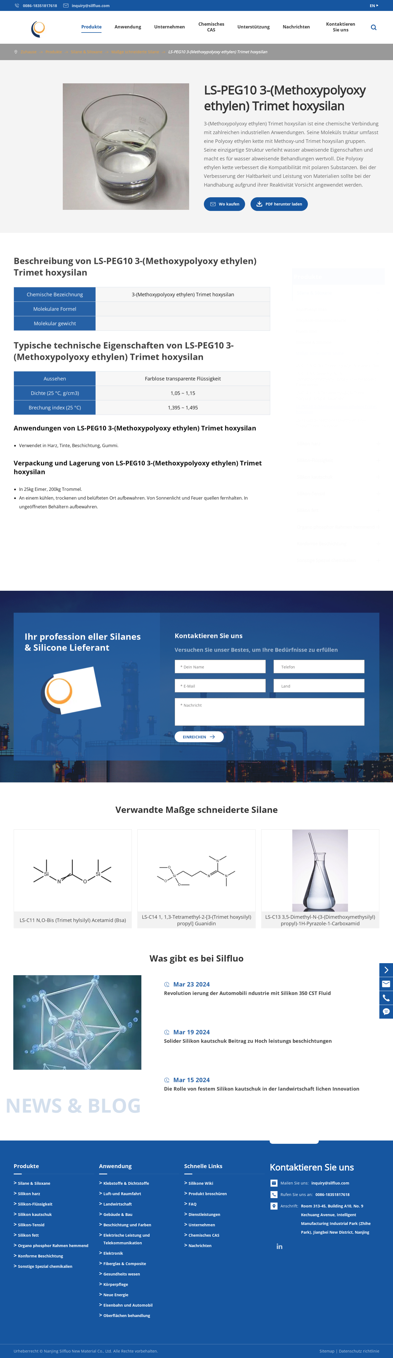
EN (372, 5)
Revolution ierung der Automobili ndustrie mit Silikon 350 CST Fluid (247, 997)
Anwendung (128, 27)
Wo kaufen (224, 204)
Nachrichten (296, 27)
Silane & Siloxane (86, 51)
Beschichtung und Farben (127, 1224)
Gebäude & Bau (117, 1214)
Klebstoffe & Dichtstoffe (126, 1183)
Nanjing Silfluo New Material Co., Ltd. (78, 1351)
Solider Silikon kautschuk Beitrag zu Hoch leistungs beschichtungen (248, 1045)
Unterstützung (253, 27)
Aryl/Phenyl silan (311, 309)
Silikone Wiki (201, 1183)
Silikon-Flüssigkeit (314, 460)
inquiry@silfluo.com (330, 1183)
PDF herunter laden (279, 204)
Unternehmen (169, 27)
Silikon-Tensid (310, 494)
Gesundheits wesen (121, 1274)
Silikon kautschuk (314, 477)
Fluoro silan (306, 331)
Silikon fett (307, 510)
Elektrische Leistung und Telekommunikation (126, 1239)
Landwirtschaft (117, 1204)
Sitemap (327, 1351)
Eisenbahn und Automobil (128, 1305)
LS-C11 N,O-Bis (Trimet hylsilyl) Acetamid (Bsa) (338, 365)
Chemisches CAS (211, 27)
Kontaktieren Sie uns (340, 27)
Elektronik (113, 1253)
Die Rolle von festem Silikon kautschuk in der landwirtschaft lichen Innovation (261, 1093)
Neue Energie (115, 1294)
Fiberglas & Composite (124, 1263)
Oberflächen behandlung (126, 1315)
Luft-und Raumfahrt (122, 1193)
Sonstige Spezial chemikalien (325, 560)
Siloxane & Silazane (313, 342)
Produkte (91, 27)
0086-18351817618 (332, 1194)
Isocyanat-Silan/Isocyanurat (321, 320)
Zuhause (29, 51)
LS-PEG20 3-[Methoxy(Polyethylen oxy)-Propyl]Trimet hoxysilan (331, 423)
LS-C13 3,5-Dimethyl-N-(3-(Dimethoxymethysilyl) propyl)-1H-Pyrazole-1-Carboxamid (336, 379)
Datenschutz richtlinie (359, 1351)
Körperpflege (115, 1284)
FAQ (192, 1204)
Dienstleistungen (204, 1214)
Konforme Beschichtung (321, 544)
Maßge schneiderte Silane (135, 51)
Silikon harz (308, 444)
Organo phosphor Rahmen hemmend (335, 527)
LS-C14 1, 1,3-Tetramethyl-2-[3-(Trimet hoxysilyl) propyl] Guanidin (330, 395)
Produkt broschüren (208, 1193)
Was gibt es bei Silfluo (197, 958)
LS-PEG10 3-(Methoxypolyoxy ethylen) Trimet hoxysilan (217, 51)
